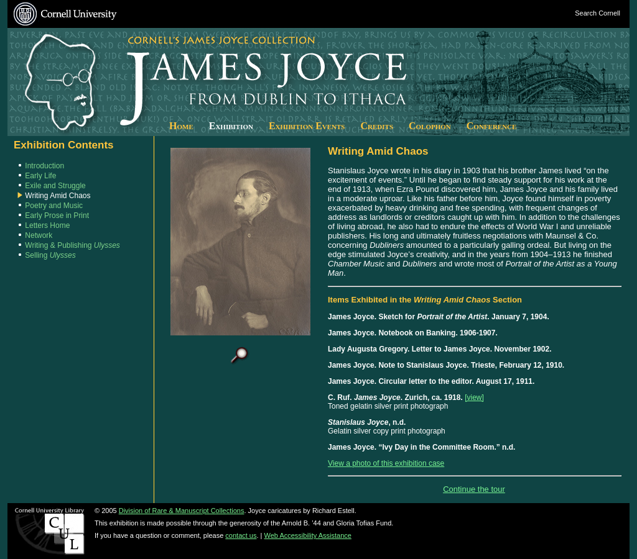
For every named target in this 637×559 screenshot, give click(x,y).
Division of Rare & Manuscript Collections (181, 510)
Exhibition (231, 125)
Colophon (430, 125)
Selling (50, 255)
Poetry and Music (54, 205)
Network (38, 235)
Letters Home (47, 225)
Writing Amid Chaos (57, 195)
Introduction (44, 165)
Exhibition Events (307, 125)
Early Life (40, 175)
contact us (240, 535)
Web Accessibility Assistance (307, 535)
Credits (376, 125)
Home (181, 125)
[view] (474, 397)
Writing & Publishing (72, 245)
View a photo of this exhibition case (386, 463)
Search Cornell (597, 13)
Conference (492, 125)
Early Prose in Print (57, 215)
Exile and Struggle (55, 185)
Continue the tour (474, 489)
